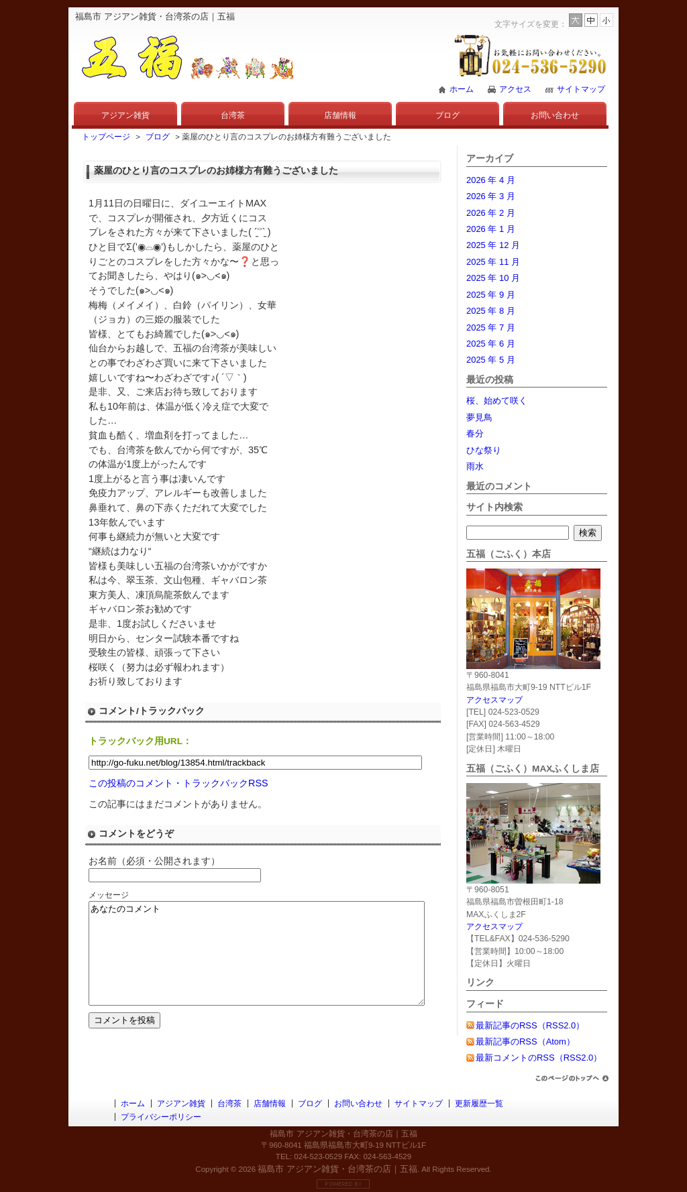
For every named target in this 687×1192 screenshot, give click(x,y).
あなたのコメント (277, 963)
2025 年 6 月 (490, 344)
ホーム (462, 89)
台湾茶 (233, 115)
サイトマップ (581, 89)
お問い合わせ (555, 115)
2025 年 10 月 (493, 278)
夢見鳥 (479, 417)
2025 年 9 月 (490, 295)
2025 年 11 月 (493, 262)
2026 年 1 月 (490, 229)
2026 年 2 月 (490, 213)
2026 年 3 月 (490, 196)
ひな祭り (483, 450)
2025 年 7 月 (490, 327)
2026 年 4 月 (490, 180)
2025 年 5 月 (490, 360)
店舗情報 (340, 115)
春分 (475, 433)
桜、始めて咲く (496, 401)
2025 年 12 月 (493, 245)
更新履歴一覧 (479, 1103)
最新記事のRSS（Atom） (525, 1041)
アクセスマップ (494, 700)
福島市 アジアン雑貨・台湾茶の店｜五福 (337, 1169)
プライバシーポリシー (161, 1117)
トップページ (106, 137)
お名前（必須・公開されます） (154, 860)
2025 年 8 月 (490, 311)
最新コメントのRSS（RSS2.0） (539, 1058)
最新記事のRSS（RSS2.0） (530, 1025)
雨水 (475, 466)
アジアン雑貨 (125, 115)
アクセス (515, 89)
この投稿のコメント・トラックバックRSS (178, 783)
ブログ (447, 115)
